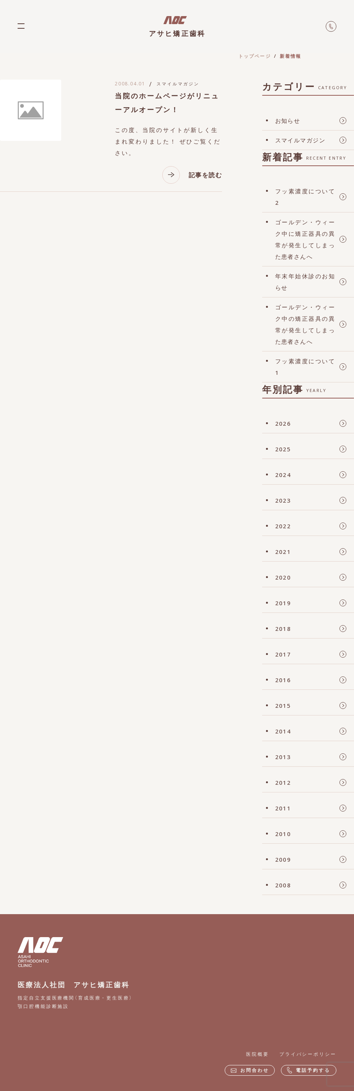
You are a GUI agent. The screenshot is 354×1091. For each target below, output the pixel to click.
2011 (283, 808)
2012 (283, 782)
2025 (283, 449)
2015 (283, 705)
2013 (283, 757)
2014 (283, 731)
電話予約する (308, 1070)
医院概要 (257, 1054)
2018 (283, 628)
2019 (283, 603)
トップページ (254, 56)
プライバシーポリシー (307, 1054)
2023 (283, 500)
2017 (283, 654)
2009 (283, 859)
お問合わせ (250, 1070)
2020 (283, 577)
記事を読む (192, 175)
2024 (283, 475)
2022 (283, 526)
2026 (283, 423)
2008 (283, 885)
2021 (283, 551)
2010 (283, 834)
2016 (283, 680)
